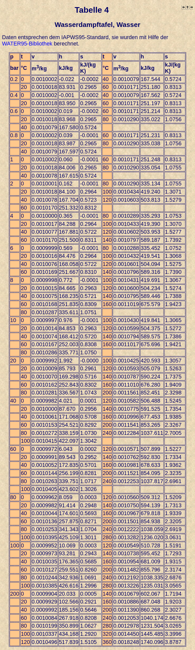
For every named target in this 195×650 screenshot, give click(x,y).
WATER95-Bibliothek (27, 44)
